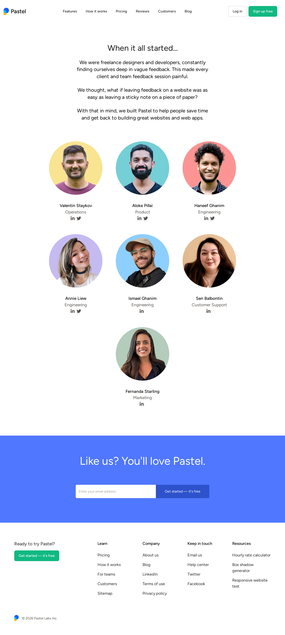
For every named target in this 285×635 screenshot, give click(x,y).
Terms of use (153, 583)
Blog (188, 11)
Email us (194, 555)
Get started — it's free (182, 491)
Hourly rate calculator (251, 555)
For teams (106, 574)
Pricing (121, 11)
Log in (237, 11)
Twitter (193, 574)
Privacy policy (154, 593)
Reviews (142, 11)
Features (70, 11)
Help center (198, 564)
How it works (96, 11)
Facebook (196, 583)
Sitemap (105, 593)
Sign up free (263, 11)
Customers (167, 11)
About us (150, 555)
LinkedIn (150, 574)
